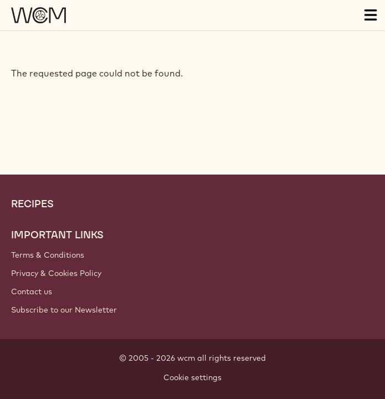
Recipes (32, 204)
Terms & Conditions (47, 255)
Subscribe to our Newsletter (64, 310)
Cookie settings (192, 377)
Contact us (31, 291)
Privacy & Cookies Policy (56, 273)
